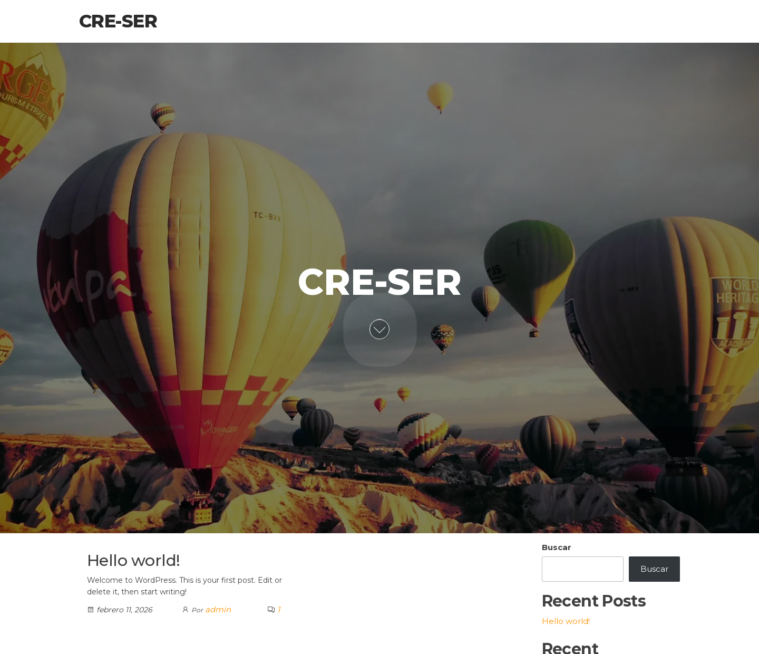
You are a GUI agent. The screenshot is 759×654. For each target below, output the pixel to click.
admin (218, 609)
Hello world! (133, 560)
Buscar (556, 547)
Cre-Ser (118, 21)
